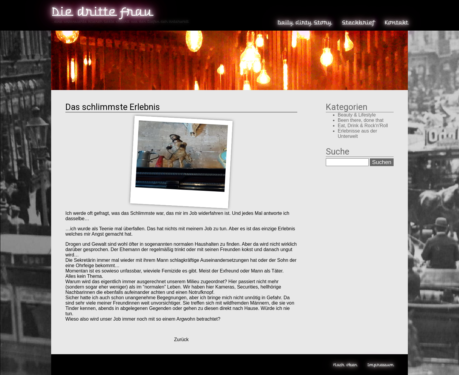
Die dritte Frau (101, 11)
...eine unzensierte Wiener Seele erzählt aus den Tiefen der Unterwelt (119, 21)
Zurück (181, 339)
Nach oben (345, 364)
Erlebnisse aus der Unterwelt (357, 133)
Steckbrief (358, 22)
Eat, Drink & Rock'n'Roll (363, 125)
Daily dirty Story (304, 22)
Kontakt (396, 22)
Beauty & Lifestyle (357, 114)
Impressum (380, 364)
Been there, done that (360, 120)
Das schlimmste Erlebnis (112, 107)
